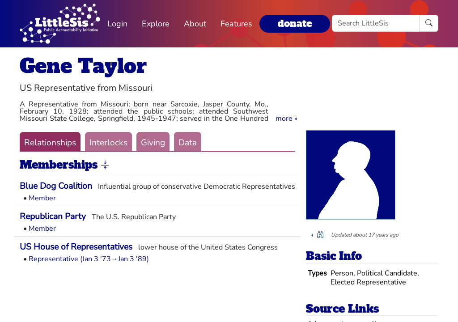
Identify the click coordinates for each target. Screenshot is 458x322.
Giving (153, 142)
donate (295, 23)
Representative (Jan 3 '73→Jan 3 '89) (89, 259)
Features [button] (236, 23)
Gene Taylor (83, 66)
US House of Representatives (76, 247)
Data (187, 142)
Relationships (50, 142)
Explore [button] (156, 23)
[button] (286, 118)
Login (117, 23)
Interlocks (108, 142)
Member (42, 198)
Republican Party (53, 216)
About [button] (195, 23)
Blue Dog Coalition (56, 186)
